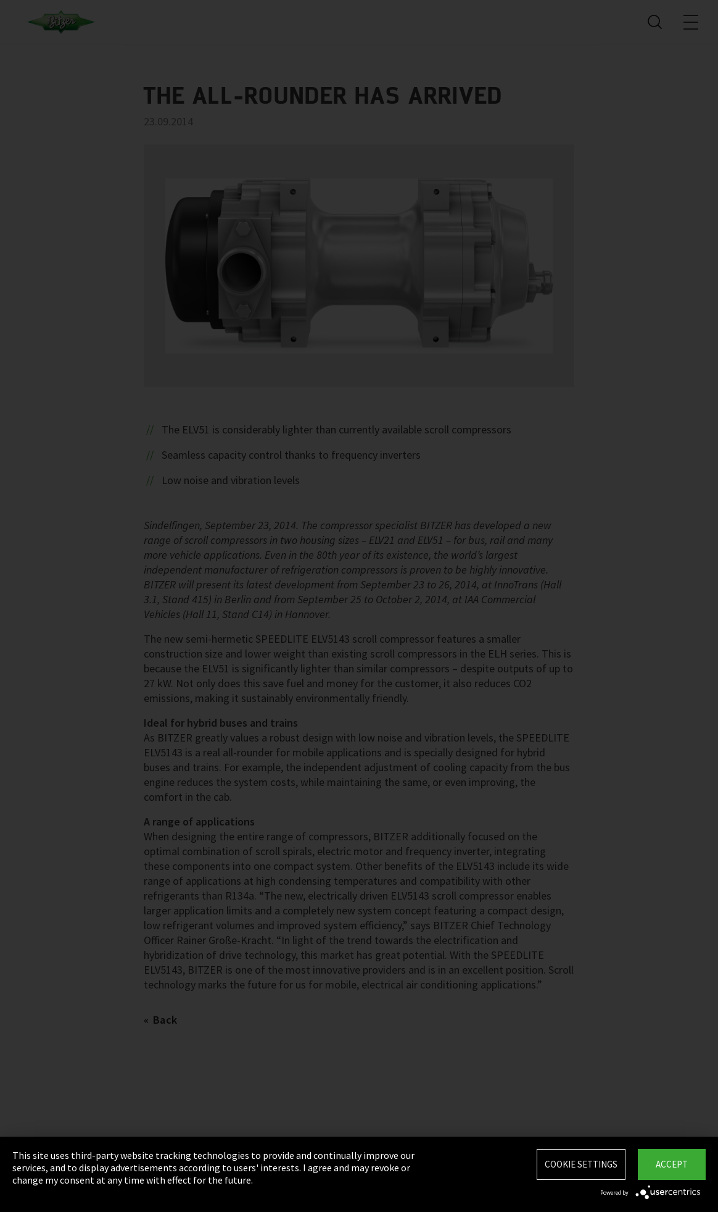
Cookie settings (581, 1164)
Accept (672, 1164)
